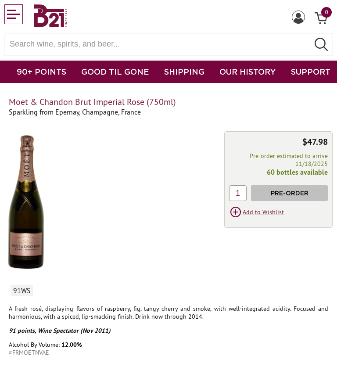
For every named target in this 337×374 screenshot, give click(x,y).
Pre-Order (289, 193)
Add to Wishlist (263, 212)
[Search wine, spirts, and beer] (159, 44)
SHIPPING (184, 71)
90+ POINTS (41, 71)
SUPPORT (310, 71)
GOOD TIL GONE (115, 71)
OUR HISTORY (247, 71)
